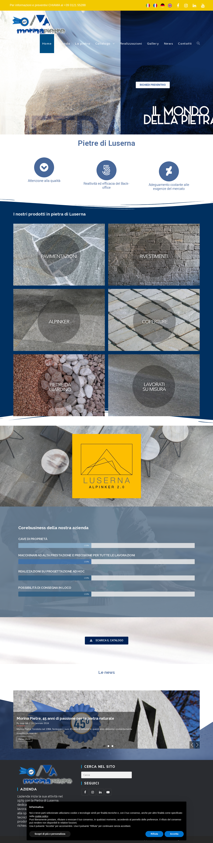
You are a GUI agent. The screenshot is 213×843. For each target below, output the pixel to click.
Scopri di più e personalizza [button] (50, 834)
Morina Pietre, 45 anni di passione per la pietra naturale (65, 718)
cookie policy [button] (41, 816)
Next (197, 745)
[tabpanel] (106, 719)
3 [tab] (112, 746)
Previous (192, 745)
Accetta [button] (174, 834)
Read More (24, 739)
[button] (153, 85)
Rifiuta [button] (154, 834)
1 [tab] (104, 746)
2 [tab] (108, 746)
